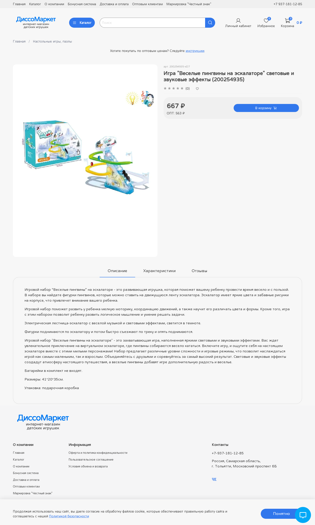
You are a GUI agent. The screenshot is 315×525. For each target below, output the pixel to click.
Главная (19, 4)
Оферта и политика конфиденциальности (98, 452)
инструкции (195, 51)
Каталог (35, 4)
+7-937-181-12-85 (228, 453)
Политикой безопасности (69, 516)
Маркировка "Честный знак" (188, 4)
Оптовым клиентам (147, 4)
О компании (54, 4)
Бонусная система (82, 4)
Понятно (281, 513)
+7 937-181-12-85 (288, 4)
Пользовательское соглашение (91, 459)
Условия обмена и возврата (88, 466)
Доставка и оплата (114, 4)
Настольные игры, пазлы (52, 41)
